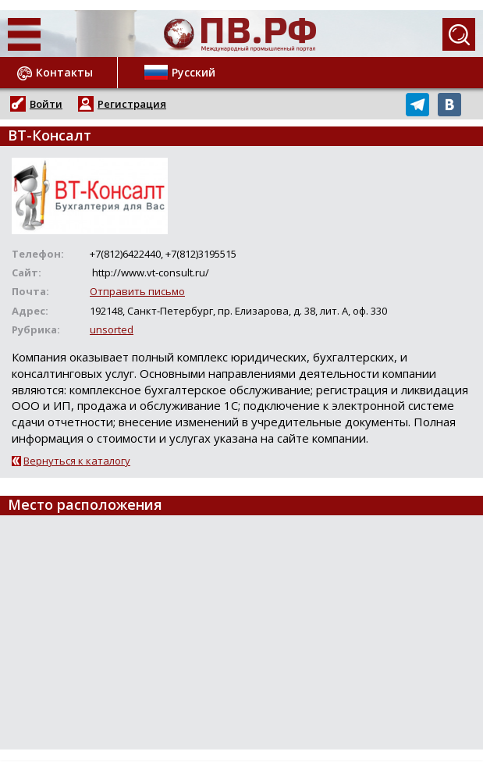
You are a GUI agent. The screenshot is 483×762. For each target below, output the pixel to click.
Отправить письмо (137, 291)
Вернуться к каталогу (76, 461)
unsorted (111, 329)
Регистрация (132, 104)
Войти (46, 104)
